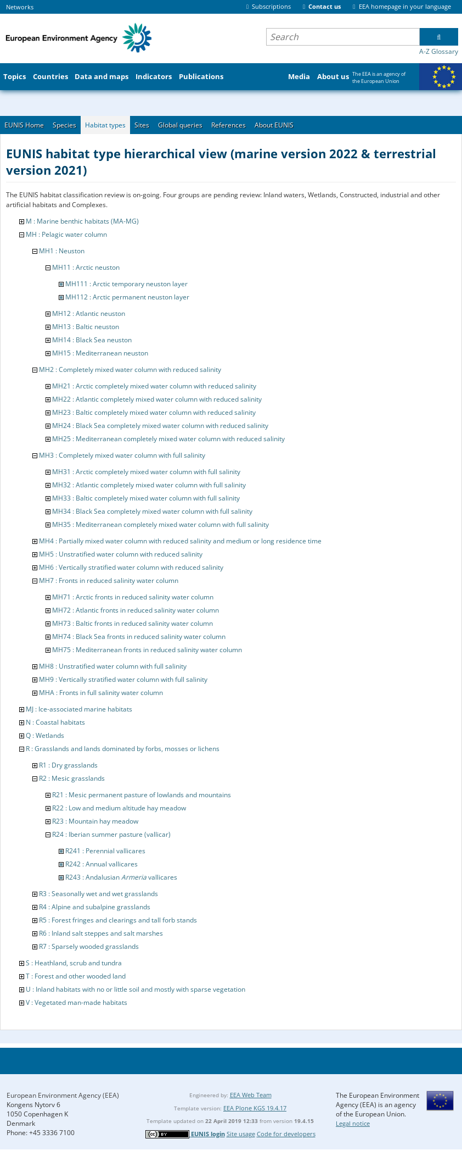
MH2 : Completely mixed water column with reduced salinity (130, 369)
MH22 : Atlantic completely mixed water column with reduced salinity (157, 399)
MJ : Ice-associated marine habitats (79, 709)
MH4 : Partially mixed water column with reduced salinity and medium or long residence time (180, 541)
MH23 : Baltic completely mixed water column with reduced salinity (154, 412)
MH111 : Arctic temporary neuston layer (126, 283)
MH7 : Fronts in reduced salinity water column (108, 580)
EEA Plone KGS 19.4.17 (254, 1108)
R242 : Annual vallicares (101, 864)
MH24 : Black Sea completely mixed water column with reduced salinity (160, 425)
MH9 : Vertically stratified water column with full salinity (123, 679)
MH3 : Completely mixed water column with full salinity (122, 455)
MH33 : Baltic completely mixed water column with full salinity (146, 498)
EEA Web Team (251, 1095)
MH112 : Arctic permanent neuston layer (127, 297)
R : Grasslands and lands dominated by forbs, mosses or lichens (122, 748)
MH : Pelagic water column (66, 234)
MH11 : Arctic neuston (86, 267)
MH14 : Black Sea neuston (92, 339)
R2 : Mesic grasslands (72, 778)
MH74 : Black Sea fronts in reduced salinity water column (139, 636)
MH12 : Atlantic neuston (88, 313)
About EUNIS (274, 125)
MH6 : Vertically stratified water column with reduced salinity (131, 567)
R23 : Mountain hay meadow (95, 821)
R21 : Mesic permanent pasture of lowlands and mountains (141, 794)
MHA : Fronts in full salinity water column (101, 692)
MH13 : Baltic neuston (85, 326)
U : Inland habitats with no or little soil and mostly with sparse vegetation (135, 989)
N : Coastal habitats (55, 722)
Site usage (241, 1134)
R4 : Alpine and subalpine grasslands (94, 907)
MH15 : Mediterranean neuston (100, 353)
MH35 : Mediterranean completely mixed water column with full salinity (160, 524)
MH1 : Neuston (61, 250)
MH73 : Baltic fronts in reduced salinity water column (132, 623)
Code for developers (286, 1134)
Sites (141, 125)
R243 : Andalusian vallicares (121, 877)
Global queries (180, 125)
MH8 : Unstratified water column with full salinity (113, 666)
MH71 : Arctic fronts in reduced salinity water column (132, 597)
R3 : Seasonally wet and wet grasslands (98, 893)
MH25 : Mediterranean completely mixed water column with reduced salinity (168, 438)
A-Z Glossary (438, 51)
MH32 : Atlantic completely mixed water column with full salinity (149, 485)
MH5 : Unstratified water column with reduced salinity (120, 554)
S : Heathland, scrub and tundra (74, 963)
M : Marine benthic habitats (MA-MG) (82, 221)
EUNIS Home (24, 125)
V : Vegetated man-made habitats (76, 1002)
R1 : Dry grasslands (68, 765)
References (228, 125)
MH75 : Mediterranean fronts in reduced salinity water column (147, 649)
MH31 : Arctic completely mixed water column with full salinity (146, 471)
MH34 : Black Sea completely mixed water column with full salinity (152, 511)
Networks (19, 7)
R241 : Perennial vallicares (105, 850)
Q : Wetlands (45, 735)
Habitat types (105, 125)
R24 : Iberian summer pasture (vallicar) (111, 834)
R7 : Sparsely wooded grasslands (89, 946)
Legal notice (353, 1123)
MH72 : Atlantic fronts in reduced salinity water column (135, 610)
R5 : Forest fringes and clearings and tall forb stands (118, 920)
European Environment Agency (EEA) (63, 1095)
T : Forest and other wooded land (76, 976)
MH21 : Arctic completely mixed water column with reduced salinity (154, 386)
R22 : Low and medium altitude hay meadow (119, 808)
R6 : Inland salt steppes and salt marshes (101, 933)
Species (64, 125)
